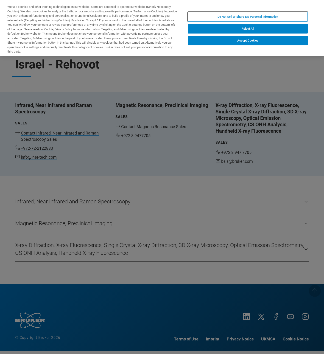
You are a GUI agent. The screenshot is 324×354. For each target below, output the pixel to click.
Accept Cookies (248, 40)
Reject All (248, 28)
